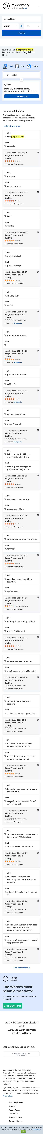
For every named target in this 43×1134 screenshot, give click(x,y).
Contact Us (13, 1114)
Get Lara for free (12, 1005)
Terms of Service (15, 1121)
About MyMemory (16, 1103)
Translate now (21, 96)
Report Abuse (14, 1110)
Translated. (8, 1096)
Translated (15, 1117)
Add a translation (12, 126)
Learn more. (37, 1129)
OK (23, 1132)
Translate (13, 1106)
